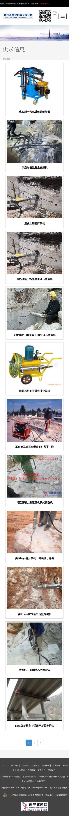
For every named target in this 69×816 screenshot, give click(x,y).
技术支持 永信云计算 (58, 788)
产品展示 (25, 765)
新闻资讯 (45, 765)
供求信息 (35, 765)
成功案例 (56, 765)
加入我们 (21, 770)
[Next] (40, 743)
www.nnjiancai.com (39, 788)
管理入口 (52, 770)
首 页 (5, 765)
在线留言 (31, 770)
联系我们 (41, 770)
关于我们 (15, 765)
